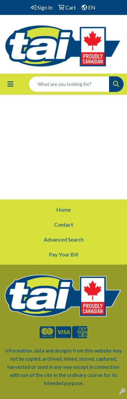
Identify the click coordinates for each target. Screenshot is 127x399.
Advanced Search (64, 239)
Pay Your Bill (63, 254)
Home (63, 209)
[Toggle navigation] (10, 84)
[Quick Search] (69, 84)
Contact (63, 224)
